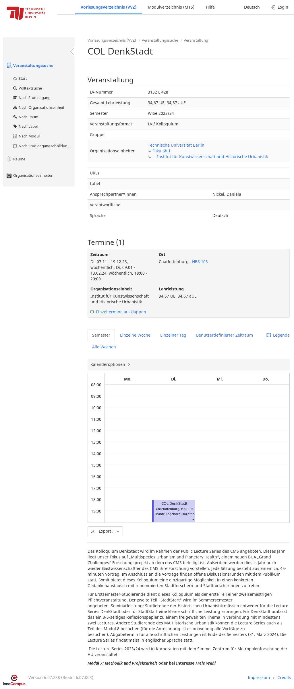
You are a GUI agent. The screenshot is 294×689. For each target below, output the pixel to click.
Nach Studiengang (31, 97)
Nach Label (25, 126)
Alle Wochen (104, 347)
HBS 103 (199, 261)
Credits (284, 677)
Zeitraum (99, 254)
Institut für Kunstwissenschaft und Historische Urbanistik (212, 156)
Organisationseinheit (111, 289)
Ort (162, 254)
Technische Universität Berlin (176, 145)
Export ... (105, 531)
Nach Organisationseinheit (38, 107)
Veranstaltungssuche (29, 65)
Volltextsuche (27, 88)
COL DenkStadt (174, 503)
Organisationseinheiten (29, 175)
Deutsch (252, 7)
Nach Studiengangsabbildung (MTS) (43, 145)
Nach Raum (25, 116)
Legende (278, 335)
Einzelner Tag (173, 335)
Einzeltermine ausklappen (118, 312)
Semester (101, 335)
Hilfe (210, 7)
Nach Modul (26, 136)
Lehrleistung (171, 289)
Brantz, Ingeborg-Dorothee (175, 514)
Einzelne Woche (135, 335)
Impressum (259, 677)
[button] (193, 519)
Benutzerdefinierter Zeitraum (224, 335)
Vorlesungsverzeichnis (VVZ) (108, 7)
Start (19, 78)
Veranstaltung (196, 40)
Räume (15, 159)
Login (279, 7)
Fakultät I (161, 151)
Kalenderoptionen (108, 364)
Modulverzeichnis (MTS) (171, 7)
